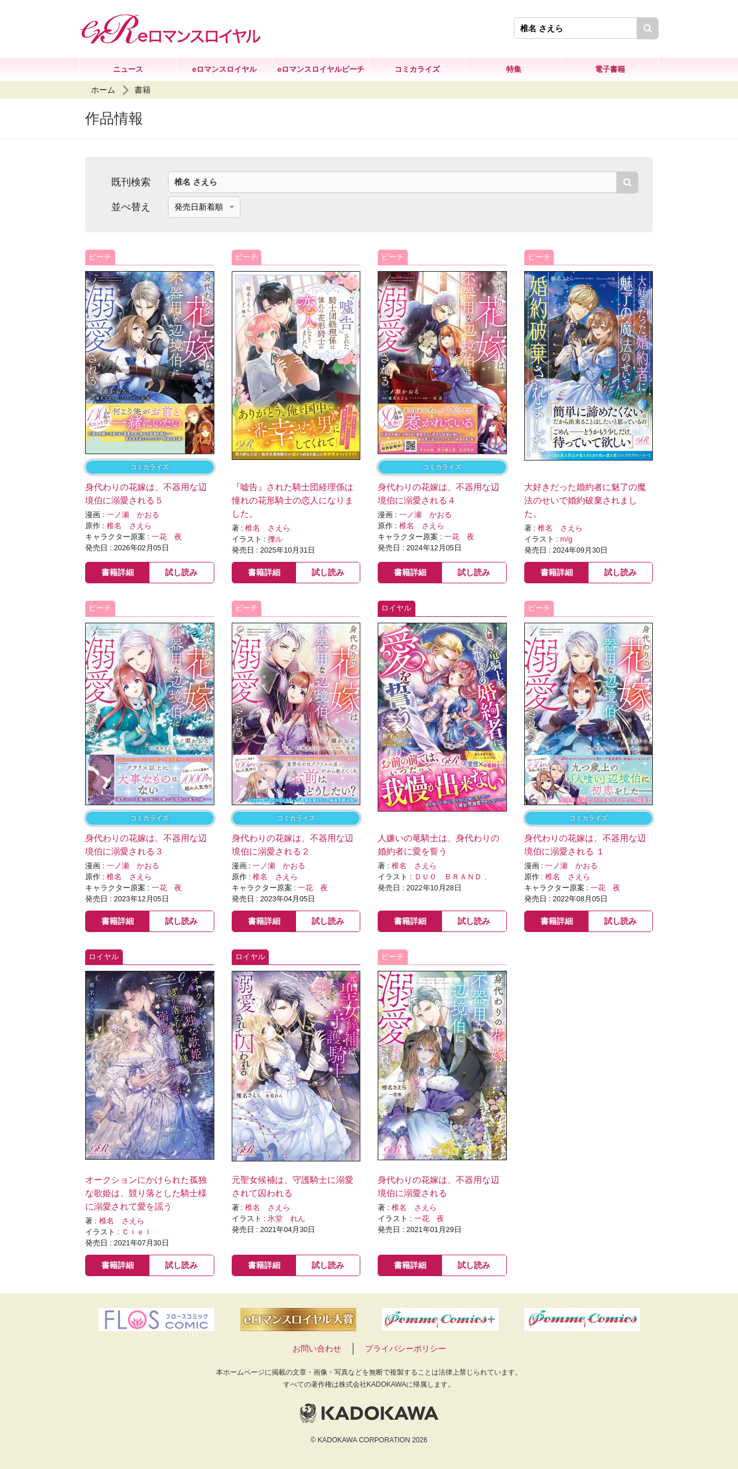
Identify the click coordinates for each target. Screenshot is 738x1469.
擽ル (275, 539)
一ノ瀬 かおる (133, 515)
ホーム (103, 89)
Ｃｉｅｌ (137, 1232)
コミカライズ (417, 69)
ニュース (128, 69)
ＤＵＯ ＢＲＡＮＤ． (451, 877)
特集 (513, 69)
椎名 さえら (129, 526)
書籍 (142, 89)
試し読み (181, 572)
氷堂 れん (286, 1219)
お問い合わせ (317, 1348)
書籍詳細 (117, 572)
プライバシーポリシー (405, 1348)
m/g (566, 539)
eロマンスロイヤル (224, 69)
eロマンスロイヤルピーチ (320, 69)
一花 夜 (167, 537)
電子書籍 (610, 69)
